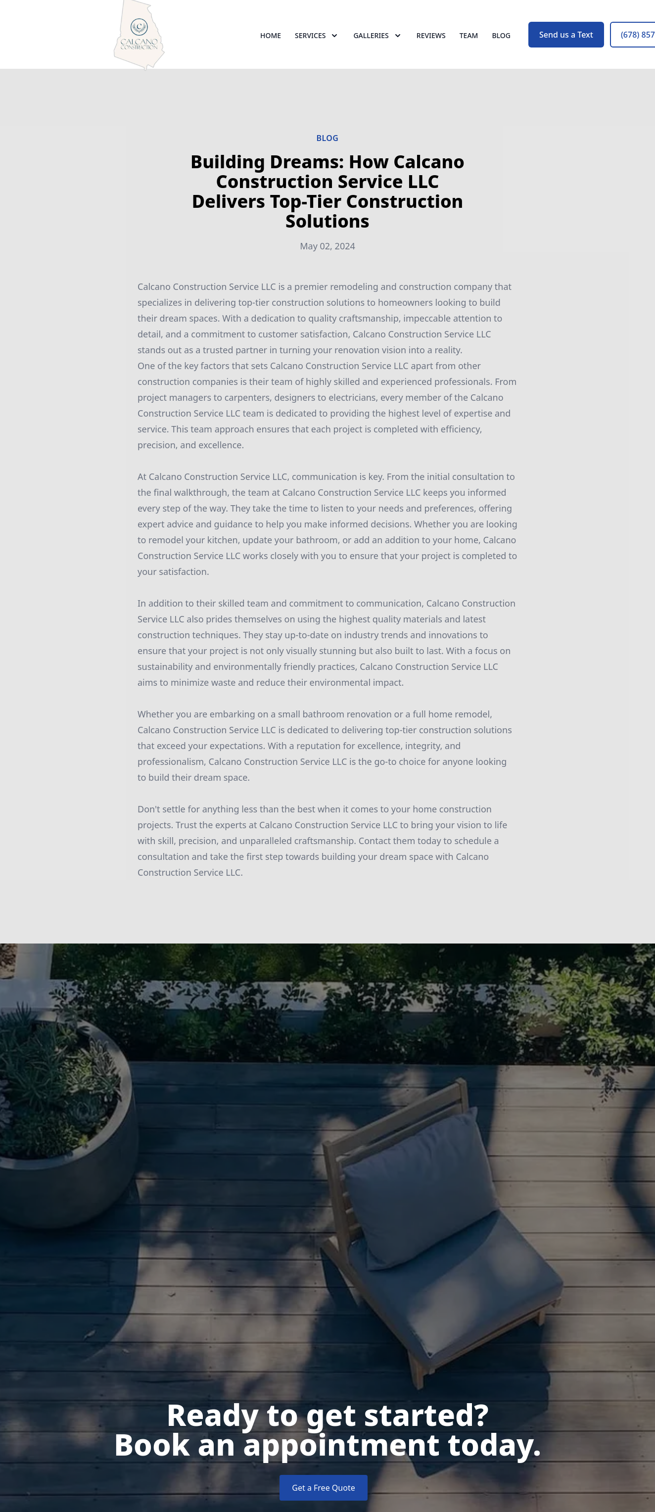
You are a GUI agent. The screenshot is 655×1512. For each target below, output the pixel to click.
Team (469, 44)
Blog (501, 44)
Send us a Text (566, 43)
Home (270, 44)
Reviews (431, 44)
